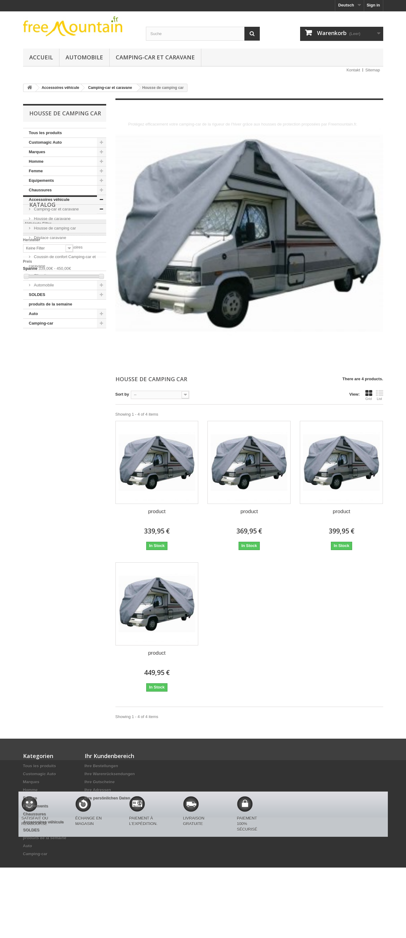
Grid (368, 395)
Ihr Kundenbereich (109, 756)
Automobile (84, 57)
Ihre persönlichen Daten (107, 798)
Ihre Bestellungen (101, 766)
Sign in (373, 5)
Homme (36, 161)
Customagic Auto (45, 142)
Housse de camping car (54, 228)
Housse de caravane (52, 218)
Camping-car (41, 323)
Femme (36, 171)
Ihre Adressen (98, 790)
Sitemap (372, 70)
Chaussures (40, 190)
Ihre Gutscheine (100, 782)
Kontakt (353, 70)
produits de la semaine (50, 304)
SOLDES (37, 294)
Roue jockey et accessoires (58, 247)
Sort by (122, 394)
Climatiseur (43, 275)
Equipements (41, 180)
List (379, 395)
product (157, 511)
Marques (37, 152)
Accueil (41, 57)
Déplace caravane (49, 237)
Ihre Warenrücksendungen (110, 774)
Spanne (30, 410)
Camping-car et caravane (155, 57)
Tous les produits (45, 132)
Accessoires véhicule (49, 199)
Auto (33, 313)
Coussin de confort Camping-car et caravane (62, 261)
